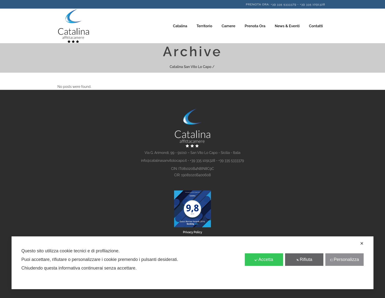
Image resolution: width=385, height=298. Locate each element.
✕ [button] (362, 243)
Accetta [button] (264, 259)
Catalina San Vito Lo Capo (190, 67)
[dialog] (192, 262)
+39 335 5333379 (283, 4)
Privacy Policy (192, 232)
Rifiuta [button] (304, 259)
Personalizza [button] (344, 259)
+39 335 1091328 (312, 4)
